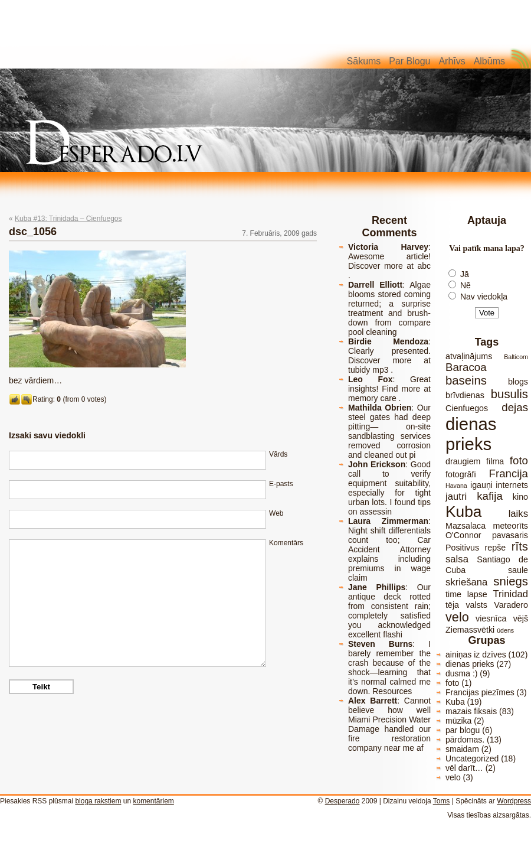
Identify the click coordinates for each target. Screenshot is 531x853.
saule (518, 570)
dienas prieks (470, 434)
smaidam (462, 749)
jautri (456, 496)
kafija (490, 496)
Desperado (342, 801)
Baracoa (466, 367)
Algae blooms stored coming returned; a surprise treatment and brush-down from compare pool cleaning (389, 308)
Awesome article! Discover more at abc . (389, 266)
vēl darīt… (464, 768)
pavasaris (510, 535)
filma (495, 461)
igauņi (481, 485)
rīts (520, 546)
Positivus (462, 547)
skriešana (466, 582)
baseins (466, 380)
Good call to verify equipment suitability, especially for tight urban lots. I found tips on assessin (389, 488)
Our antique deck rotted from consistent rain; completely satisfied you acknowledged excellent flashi (389, 610)
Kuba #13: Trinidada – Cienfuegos (68, 218)
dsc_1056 (33, 231)
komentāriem (153, 801)
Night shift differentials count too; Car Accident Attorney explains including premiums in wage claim (389, 554)
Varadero (511, 605)
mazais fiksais (471, 711)
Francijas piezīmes (479, 692)
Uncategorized (472, 758)
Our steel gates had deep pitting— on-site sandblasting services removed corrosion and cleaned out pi (389, 431)
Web (276, 513)
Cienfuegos (466, 408)
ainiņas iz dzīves (475, 654)
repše (495, 547)
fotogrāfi (460, 474)
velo (457, 617)
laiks (518, 513)
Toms (441, 801)
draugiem (462, 461)
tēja (452, 605)
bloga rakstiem (98, 801)
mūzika (458, 720)
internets (512, 485)
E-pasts (281, 484)
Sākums (364, 61)
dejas (515, 407)
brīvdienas (464, 395)
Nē (465, 285)
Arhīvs (451, 61)
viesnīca (491, 618)
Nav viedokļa (483, 296)
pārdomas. (464, 739)
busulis (509, 394)
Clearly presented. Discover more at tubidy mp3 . (389, 360)
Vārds (278, 454)
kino (520, 497)
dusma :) (461, 673)
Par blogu (409, 61)
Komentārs (286, 543)
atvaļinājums (468, 356)
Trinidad (510, 594)
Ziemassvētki (469, 629)
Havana (456, 485)
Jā (464, 274)
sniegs (510, 581)
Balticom (516, 356)
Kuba (463, 511)
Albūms (489, 61)
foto (519, 460)
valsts (476, 605)
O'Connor (463, 535)
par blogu (462, 730)
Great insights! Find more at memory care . (389, 389)
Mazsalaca (465, 525)
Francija (508, 473)
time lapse (466, 594)
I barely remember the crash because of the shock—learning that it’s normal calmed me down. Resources (389, 667)
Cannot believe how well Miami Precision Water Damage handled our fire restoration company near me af (389, 724)
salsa (456, 559)
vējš (520, 618)
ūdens (505, 630)
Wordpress (514, 801)
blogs (518, 381)
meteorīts (510, 525)
